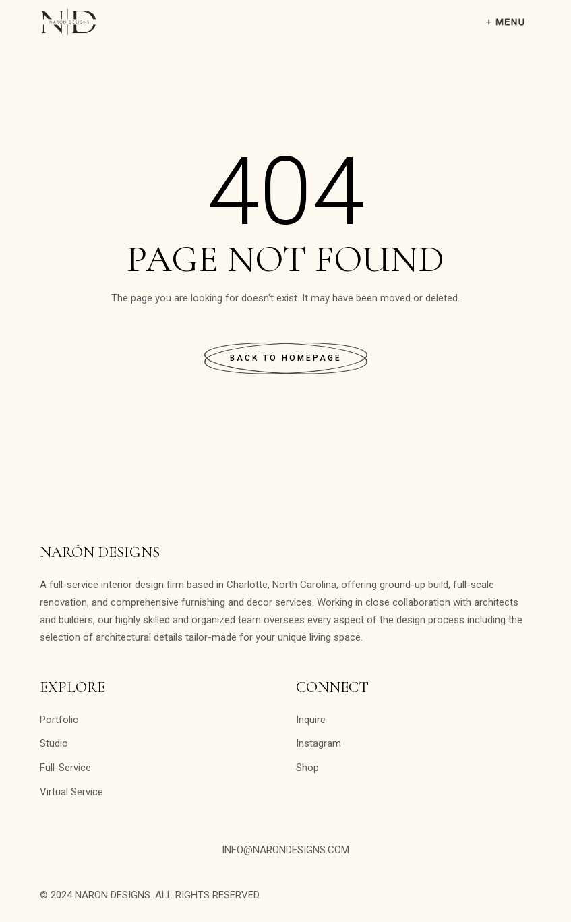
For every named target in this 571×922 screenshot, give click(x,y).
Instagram (318, 743)
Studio (54, 743)
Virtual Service (71, 792)
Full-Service (65, 767)
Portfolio (59, 720)
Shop (307, 767)
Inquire (311, 720)
